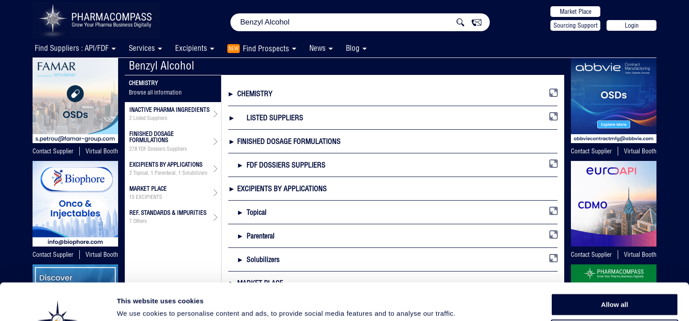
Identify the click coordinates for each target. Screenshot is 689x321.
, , (168, 173)
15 (132, 197)
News (317, 48)
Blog (353, 48)
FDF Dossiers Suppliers (163, 149)
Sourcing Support (576, 25)
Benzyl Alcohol (161, 65)
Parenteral (165, 173)
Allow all (614, 267)
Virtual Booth (102, 151)
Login (632, 25)
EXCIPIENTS (149, 197)
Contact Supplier (53, 151)
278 (133, 149)
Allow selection (614, 288)
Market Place (575, 12)
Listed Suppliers (150, 118)
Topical (140, 173)
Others (140, 221)
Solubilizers (194, 173)
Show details (467, 304)
